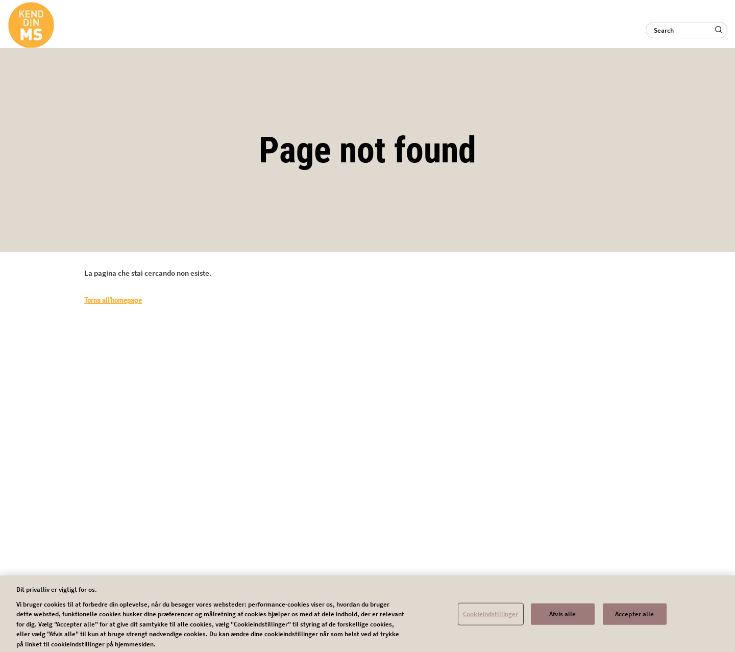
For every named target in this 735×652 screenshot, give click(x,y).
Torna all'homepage (113, 300)
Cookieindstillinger (490, 617)
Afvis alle (562, 617)
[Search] (686, 30)
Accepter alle (634, 617)
